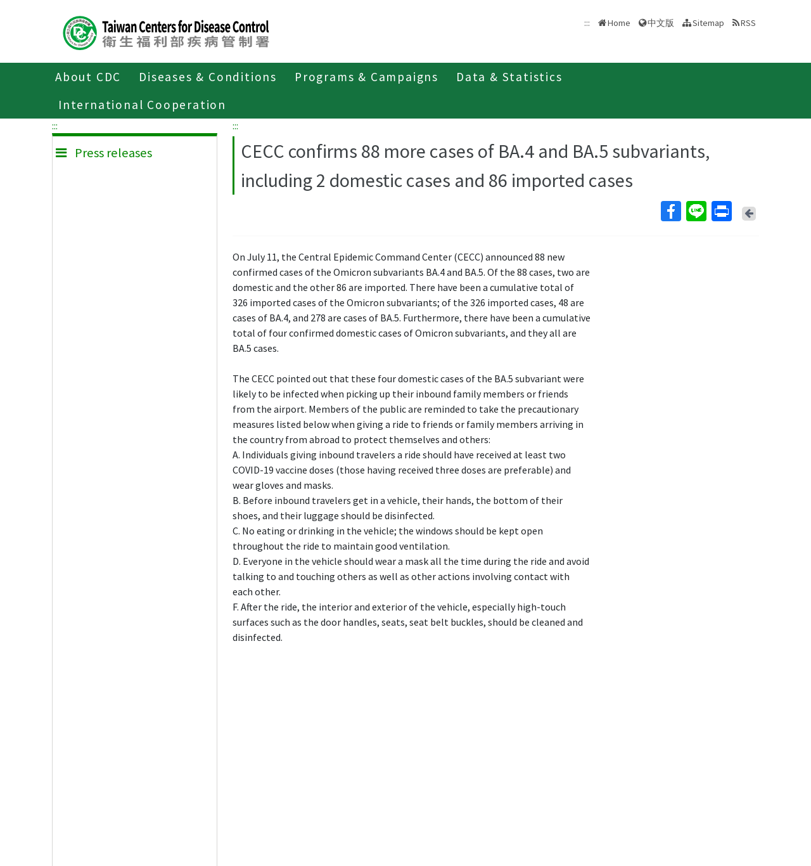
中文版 (661, 23)
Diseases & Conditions (208, 76)
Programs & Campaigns (366, 76)
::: (55, 125)
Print (721, 211)
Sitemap (708, 23)
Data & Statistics (509, 76)
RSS (748, 23)
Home (619, 23)
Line (695, 211)
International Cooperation (142, 104)
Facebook (670, 211)
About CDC (88, 76)
